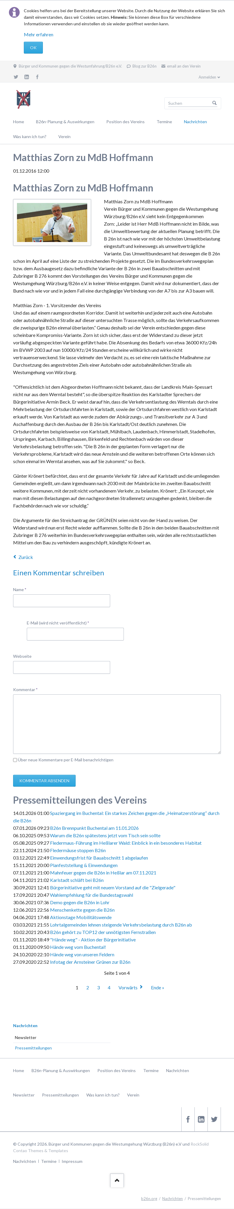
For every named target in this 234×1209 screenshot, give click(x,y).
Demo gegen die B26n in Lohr (80, 902)
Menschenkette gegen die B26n (82, 910)
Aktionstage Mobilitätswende (81, 917)
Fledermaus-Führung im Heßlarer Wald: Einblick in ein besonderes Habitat (126, 843)
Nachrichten (25, 1025)
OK (33, 47)
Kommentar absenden (44, 780)
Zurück (25, 557)
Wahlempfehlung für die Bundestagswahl (91, 895)
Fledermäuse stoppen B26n (78, 850)
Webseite (22, 656)
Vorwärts (128, 987)
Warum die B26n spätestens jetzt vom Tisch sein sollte (105, 835)
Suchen (214, 103)
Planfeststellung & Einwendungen (84, 865)
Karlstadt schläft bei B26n (77, 880)
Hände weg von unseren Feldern (82, 954)
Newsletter (25, 1037)
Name (22, 589)
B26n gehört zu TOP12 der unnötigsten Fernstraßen (103, 932)
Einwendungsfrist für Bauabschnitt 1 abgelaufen (99, 857)
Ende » (157, 987)
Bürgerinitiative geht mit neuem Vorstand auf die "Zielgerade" (112, 887)
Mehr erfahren (38, 34)
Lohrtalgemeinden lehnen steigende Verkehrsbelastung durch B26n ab (121, 924)
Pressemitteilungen (33, 1047)
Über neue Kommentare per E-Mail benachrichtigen (65, 759)
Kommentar (25, 689)
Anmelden (207, 77)
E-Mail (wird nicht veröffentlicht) (58, 622)
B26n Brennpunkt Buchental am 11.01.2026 (94, 828)
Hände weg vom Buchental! (78, 947)
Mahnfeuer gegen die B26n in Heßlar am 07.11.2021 (103, 872)
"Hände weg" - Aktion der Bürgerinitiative (93, 939)
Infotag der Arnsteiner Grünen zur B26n (90, 962)
